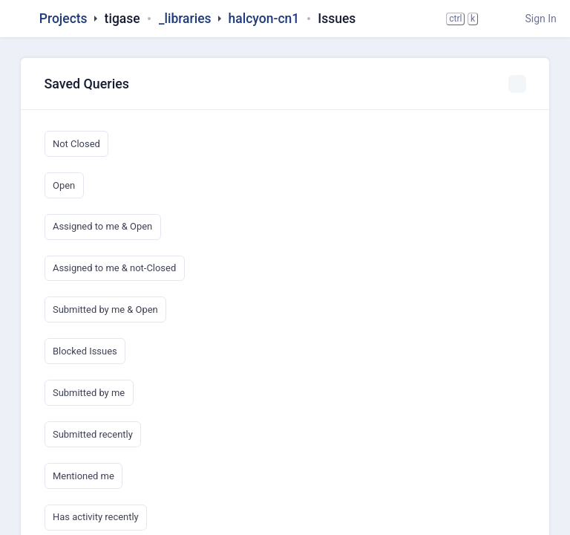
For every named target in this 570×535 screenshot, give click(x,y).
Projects (63, 18)
